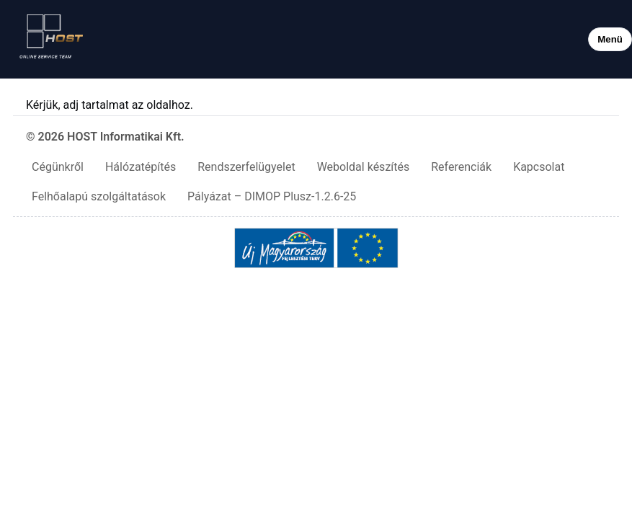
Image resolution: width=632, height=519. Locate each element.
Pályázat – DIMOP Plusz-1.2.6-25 (271, 196)
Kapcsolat (538, 167)
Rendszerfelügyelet (246, 167)
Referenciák (461, 167)
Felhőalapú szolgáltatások (99, 196)
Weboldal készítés (363, 167)
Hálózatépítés (140, 167)
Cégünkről (58, 167)
